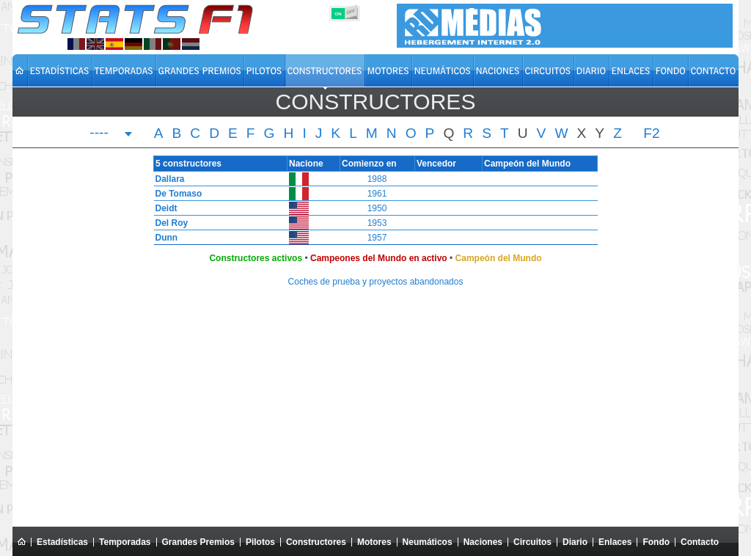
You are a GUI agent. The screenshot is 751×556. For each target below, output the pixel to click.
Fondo (656, 542)
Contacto (700, 542)
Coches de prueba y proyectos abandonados (376, 282)
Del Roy (168, 223)
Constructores (316, 542)
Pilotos (260, 542)
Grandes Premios (198, 542)
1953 (377, 223)
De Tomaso (175, 194)
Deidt (163, 208)
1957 (377, 238)
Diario (575, 542)
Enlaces (614, 542)
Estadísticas (62, 542)
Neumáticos (428, 542)
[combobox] (111, 134)
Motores (374, 542)
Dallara (166, 179)
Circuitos (532, 542)
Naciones (483, 542)
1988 (377, 179)
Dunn (163, 238)
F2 (651, 133)
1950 (377, 208)
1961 (377, 194)
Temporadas (124, 542)
